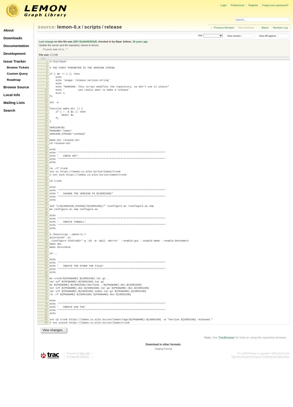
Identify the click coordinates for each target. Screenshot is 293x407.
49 (46, 238)
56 (46, 263)
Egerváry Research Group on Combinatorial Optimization (261, 402)
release (113, 26)
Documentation (16, 46)
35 (46, 186)
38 (46, 198)
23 (46, 142)
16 (46, 116)
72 (46, 322)
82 (46, 360)
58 (46, 271)
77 (46, 341)
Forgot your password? (275, 5)
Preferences (237, 5)
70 (46, 315)
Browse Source (16, 87)
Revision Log (280, 27)
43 (46, 215)
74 (46, 330)
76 (46, 338)
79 (46, 349)
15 (46, 113)
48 (46, 234)
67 (46, 304)
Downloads (12, 38)
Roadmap (14, 79)
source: (47, 26)
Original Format (163, 394)
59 (46, 275)
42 (46, 211)
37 (46, 194)
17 (46, 120)
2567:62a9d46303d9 (85, 41)
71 (46, 319)
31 (46, 172)
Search (9, 110)
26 (46, 153)
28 (46, 161)
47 (46, 230)
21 (46, 135)
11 (46, 98)
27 (46, 157)
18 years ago (140, 41)
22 (46, 138)
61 (46, 282)
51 (46, 245)
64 (46, 292)
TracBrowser (226, 383)
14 (46, 109)
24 (46, 146)
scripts (92, 26)
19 (46, 128)
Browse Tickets (18, 67)
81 (46, 356)
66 (46, 300)
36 (46, 190)
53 (46, 252)
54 (46, 256)
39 (46, 201)
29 (46, 164)
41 (46, 208)
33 (46, 179)
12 (46, 102)
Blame (265, 27)
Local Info (11, 95)
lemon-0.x (69, 26)
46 (46, 227)
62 (46, 285)
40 (46, 205)
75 (46, 334)
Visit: (200, 35)
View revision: (234, 36)
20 (46, 132)
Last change (46, 41)
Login (223, 5)
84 (46, 367)
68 (46, 308)
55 (46, 260)
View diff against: (274, 36)
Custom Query (17, 73)
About (8, 30)
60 (46, 279)
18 (46, 124)
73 (46, 326)
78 (46, 345)
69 (46, 312)
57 (46, 267)
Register (253, 5)
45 (46, 223)
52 (46, 248)
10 (46, 95)
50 (46, 241)
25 (46, 150)
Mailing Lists (14, 103)
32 (46, 175)
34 (46, 183)
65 (46, 296)
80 (46, 353)
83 (46, 363)
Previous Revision (224, 27)
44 (46, 219)
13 (46, 106)
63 (46, 289)
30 (46, 168)
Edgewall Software (79, 402)
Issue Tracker (14, 61)
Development (14, 53)
